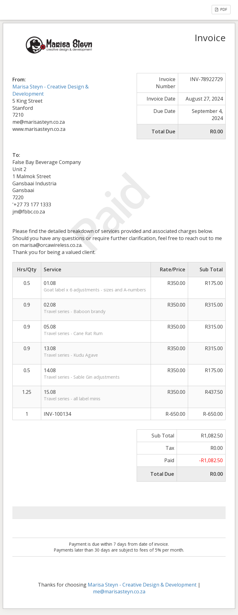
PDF (221, 9)
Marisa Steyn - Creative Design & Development (142, 584)
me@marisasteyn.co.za (119, 591)
